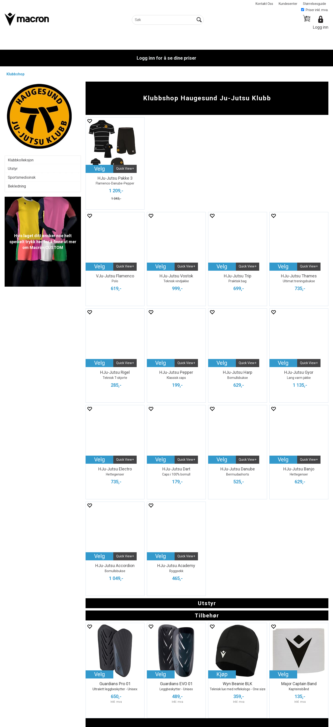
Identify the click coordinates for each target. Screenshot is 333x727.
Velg (99, 169)
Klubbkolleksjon (21, 160)
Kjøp (222, 674)
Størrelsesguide (314, 4)
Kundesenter (288, 4)
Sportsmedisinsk (22, 177)
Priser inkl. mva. (314, 10)
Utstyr (13, 168)
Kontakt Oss (264, 4)
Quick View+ (125, 168)
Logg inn (320, 27)
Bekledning (17, 186)
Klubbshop (15, 74)
